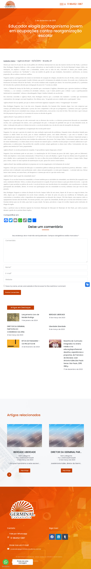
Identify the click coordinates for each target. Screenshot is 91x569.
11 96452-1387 (75, 4)
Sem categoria (24, 456)
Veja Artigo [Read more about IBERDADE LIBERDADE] (25, 470)
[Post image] (24, 435)
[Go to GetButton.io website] (5, 566)
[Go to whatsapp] (6, 562)
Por (25, 458)
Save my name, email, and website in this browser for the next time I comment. (36, 286)
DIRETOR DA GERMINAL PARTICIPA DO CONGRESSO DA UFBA (66, 452)
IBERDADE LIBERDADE (24, 452)
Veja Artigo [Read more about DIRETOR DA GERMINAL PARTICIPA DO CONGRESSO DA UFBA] (67, 470)
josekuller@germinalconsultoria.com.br (26, 549)
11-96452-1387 (18, 538)
